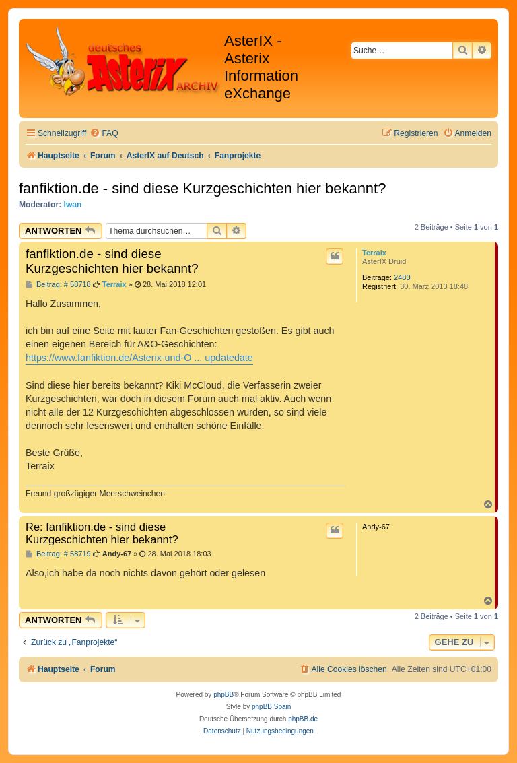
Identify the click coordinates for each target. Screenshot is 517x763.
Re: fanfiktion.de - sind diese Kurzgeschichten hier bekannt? (102, 533)
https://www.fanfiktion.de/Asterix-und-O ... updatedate (139, 357)
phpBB (223, 694)
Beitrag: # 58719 (58, 554)
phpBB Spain (271, 706)
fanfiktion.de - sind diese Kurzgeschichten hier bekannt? (202, 188)
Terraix (374, 252)
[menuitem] (104, 134)
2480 (402, 277)
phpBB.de (303, 719)
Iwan (73, 204)
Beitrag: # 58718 (58, 284)
